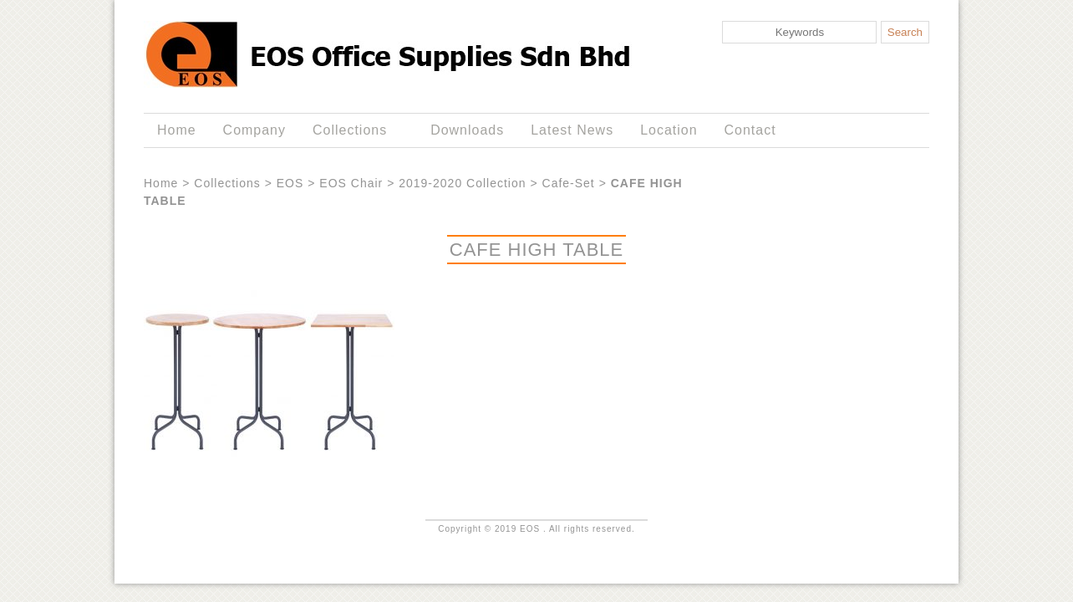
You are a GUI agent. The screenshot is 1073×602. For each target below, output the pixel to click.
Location (668, 130)
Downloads (467, 130)
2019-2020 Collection (462, 183)
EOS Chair (351, 183)
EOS (290, 183)
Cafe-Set (568, 183)
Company (254, 130)
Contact (750, 130)
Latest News (572, 130)
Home (176, 130)
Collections (353, 130)
